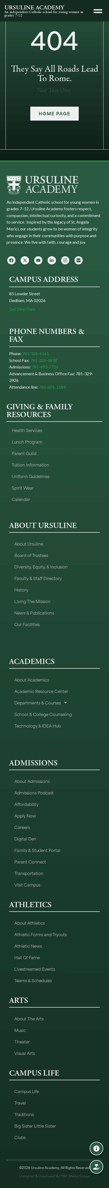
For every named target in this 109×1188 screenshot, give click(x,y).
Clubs (20, 1137)
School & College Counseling (43, 714)
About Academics (31, 679)
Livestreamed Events (34, 968)
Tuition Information (30, 464)
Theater (22, 1041)
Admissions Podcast (34, 792)
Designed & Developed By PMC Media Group (54, 1176)
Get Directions (22, 308)
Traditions (24, 1114)
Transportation (28, 873)
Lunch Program (27, 441)
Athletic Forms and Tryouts (40, 934)
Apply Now (25, 815)
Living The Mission (32, 601)
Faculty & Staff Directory (38, 578)
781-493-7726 (45, 366)
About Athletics (29, 922)
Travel (20, 1102)
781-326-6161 (35, 353)
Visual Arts (24, 1053)
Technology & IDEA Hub (37, 725)
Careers (22, 827)
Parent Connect (30, 861)
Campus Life (26, 1091)
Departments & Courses (40, 702)
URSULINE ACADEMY (34, 7)
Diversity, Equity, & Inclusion (41, 566)
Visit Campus (27, 884)
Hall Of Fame (27, 957)
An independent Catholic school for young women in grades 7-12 (43, 14)
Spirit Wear (23, 487)
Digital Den (25, 838)
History (21, 589)
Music (20, 1030)
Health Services (27, 430)
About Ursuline (28, 543)
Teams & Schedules (33, 980)
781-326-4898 (43, 360)
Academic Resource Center (41, 691)
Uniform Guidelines (30, 476)
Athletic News (28, 945)
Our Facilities (27, 624)
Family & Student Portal (37, 850)
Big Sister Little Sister (35, 1125)
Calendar (21, 499)
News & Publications (34, 612)
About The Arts (29, 1018)
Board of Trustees (31, 555)
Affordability (26, 804)
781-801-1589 (52, 386)
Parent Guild (24, 453)
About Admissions (32, 781)
